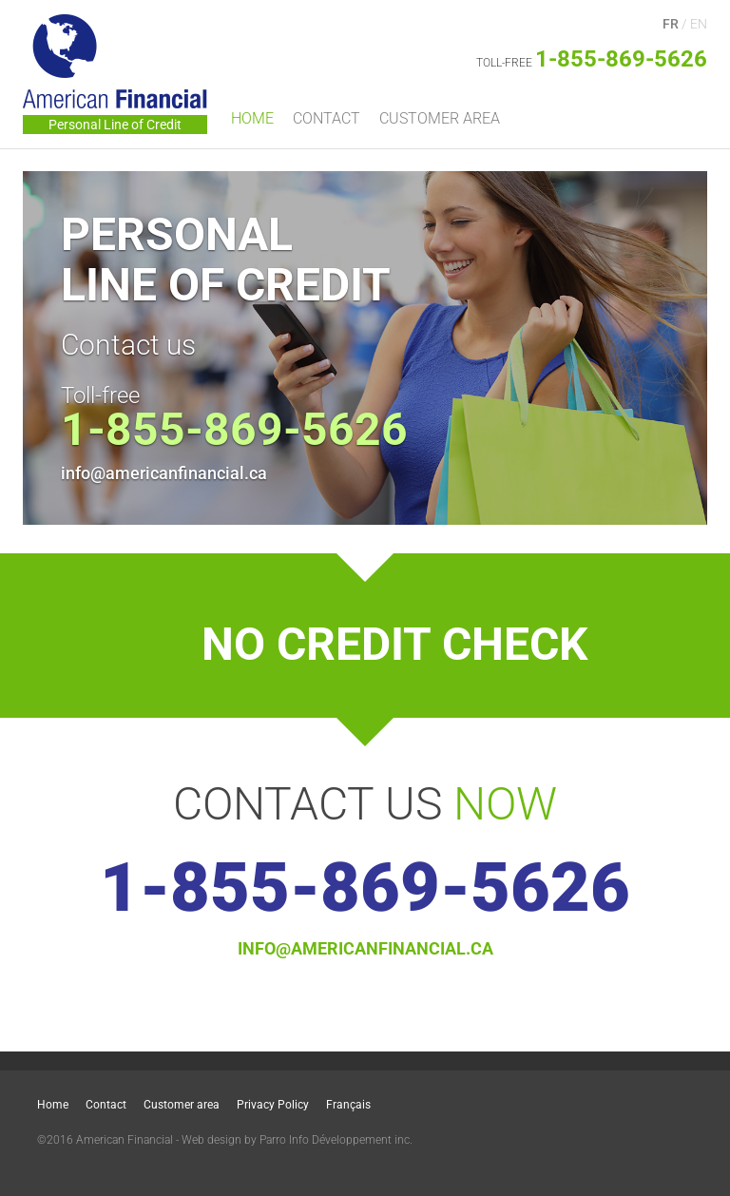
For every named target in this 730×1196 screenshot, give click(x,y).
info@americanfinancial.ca (164, 473)
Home (252, 118)
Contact (326, 118)
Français (348, 1104)
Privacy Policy (273, 1104)
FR (671, 23)
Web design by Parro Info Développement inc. (297, 1140)
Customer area (439, 118)
